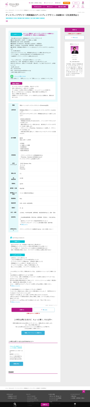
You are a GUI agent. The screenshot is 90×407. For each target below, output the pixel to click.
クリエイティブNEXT (32, 398)
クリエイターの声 (54, 399)
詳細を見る (16, 363)
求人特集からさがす (12, 398)
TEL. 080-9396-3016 (74, 61)
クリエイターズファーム (32, 399)
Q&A (51, 401)
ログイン (76, 2)
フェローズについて (48, 2)
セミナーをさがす (31, 396)
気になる (44, 309)
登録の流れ (58, 2)
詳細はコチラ (24, 224)
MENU (83, 2)
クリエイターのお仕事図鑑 (55, 398)
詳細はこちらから (15, 285)
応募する (22, 309)
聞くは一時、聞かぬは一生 (55, 396)
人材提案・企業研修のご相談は (35, 2)
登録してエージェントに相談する (33, 332)
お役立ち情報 (62, 6)
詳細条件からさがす (12, 396)
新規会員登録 (66, 2)
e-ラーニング (30, 401)
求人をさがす (37, 6)
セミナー (50, 6)
